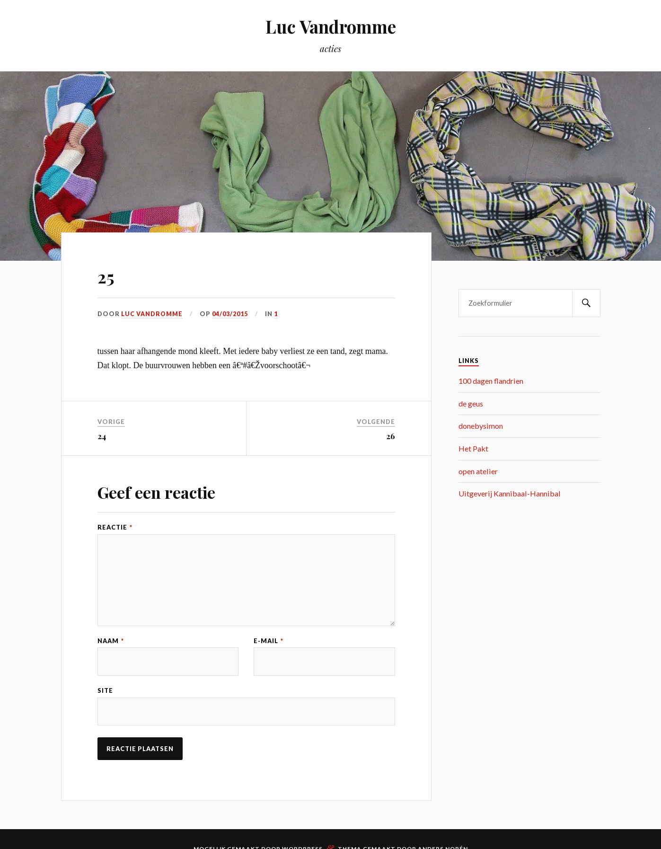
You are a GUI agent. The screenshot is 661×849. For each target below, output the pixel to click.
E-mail (268, 644)
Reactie (114, 527)
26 (390, 436)
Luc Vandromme (331, 26)
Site (105, 694)
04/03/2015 (230, 314)
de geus (470, 403)
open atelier (478, 471)
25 (107, 275)
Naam (110, 644)
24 (101, 436)
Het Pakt (473, 448)
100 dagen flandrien (490, 380)
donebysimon (480, 425)
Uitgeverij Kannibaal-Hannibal (509, 493)
